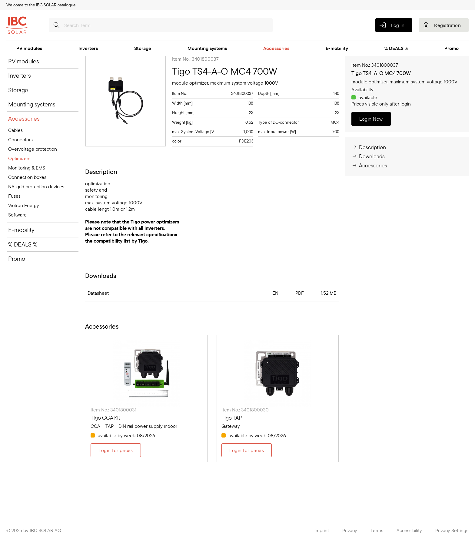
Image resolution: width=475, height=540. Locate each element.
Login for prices (115, 450)
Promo (451, 48)
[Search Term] (161, 25)
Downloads (368, 156)
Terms (376, 530)
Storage (142, 48)
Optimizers (19, 158)
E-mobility (337, 48)
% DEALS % (396, 48)
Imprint (321, 530)
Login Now (371, 119)
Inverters (88, 48)
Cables (15, 130)
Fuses (14, 196)
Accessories (276, 48)
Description (368, 147)
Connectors (20, 139)
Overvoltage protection (32, 149)
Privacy (349, 530)
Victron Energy (23, 205)
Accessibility (409, 530)
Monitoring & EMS (26, 168)
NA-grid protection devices (36, 186)
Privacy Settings (451, 530)
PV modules (29, 48)
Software (17, 215)
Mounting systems (207, 48)
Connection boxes (27, 177)
